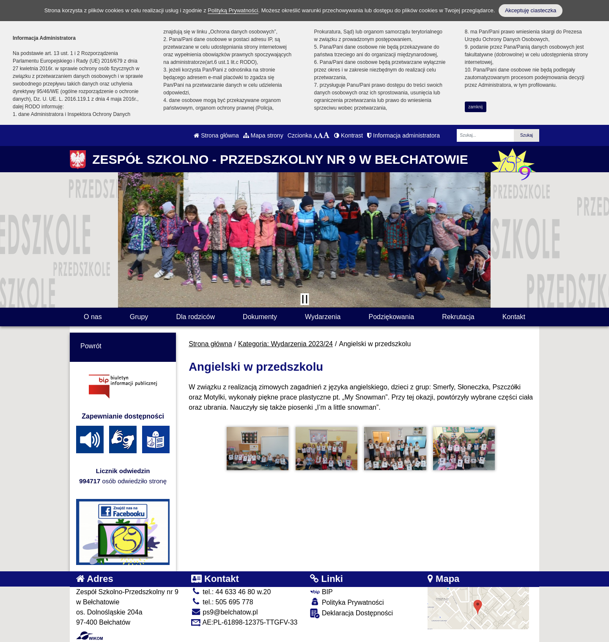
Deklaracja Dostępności (351, 613)
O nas (93, 316)
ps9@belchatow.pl (224, 612)
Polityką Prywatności (233, 10)
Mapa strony (263, 135)
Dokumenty (260, 316)
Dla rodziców (195, 316)
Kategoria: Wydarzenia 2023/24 (285, 343)
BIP (321, 591)
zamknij (475, 107)
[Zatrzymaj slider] (304, 299)
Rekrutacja (458, 316)
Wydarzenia (322, 316)
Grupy (139, 316)
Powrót (91, 346)
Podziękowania (391, 316)
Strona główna (216, 135)
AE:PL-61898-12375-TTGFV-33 (244, 622)
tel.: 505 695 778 (222, 602)
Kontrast (348, 135)
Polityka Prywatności (347, 602)
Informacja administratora (403, 135)
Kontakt (513, 316)
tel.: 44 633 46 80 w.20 (231, 591)
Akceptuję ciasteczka (530, 10)
